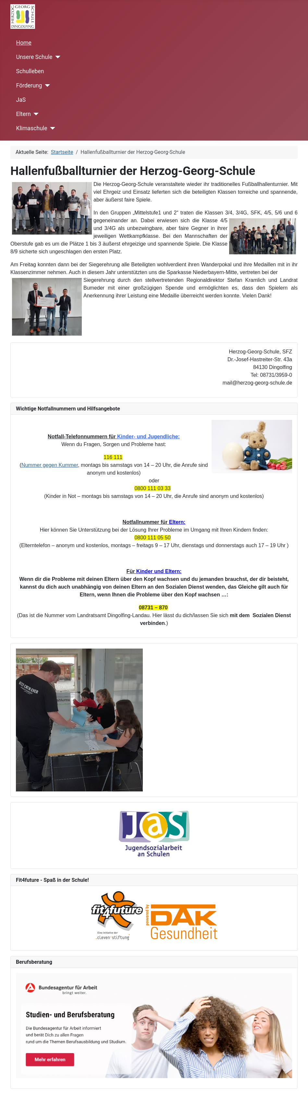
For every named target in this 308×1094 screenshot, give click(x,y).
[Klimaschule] (51, 128)
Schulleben (30, 71)
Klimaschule (31, 128)
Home (23, 43)
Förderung (29, 85)
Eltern (23, 114)
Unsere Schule (34, 57)
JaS (21, 100)
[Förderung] (46, 85)
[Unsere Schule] (56, 57)
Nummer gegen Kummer (49, 465)
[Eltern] (35, 114)
